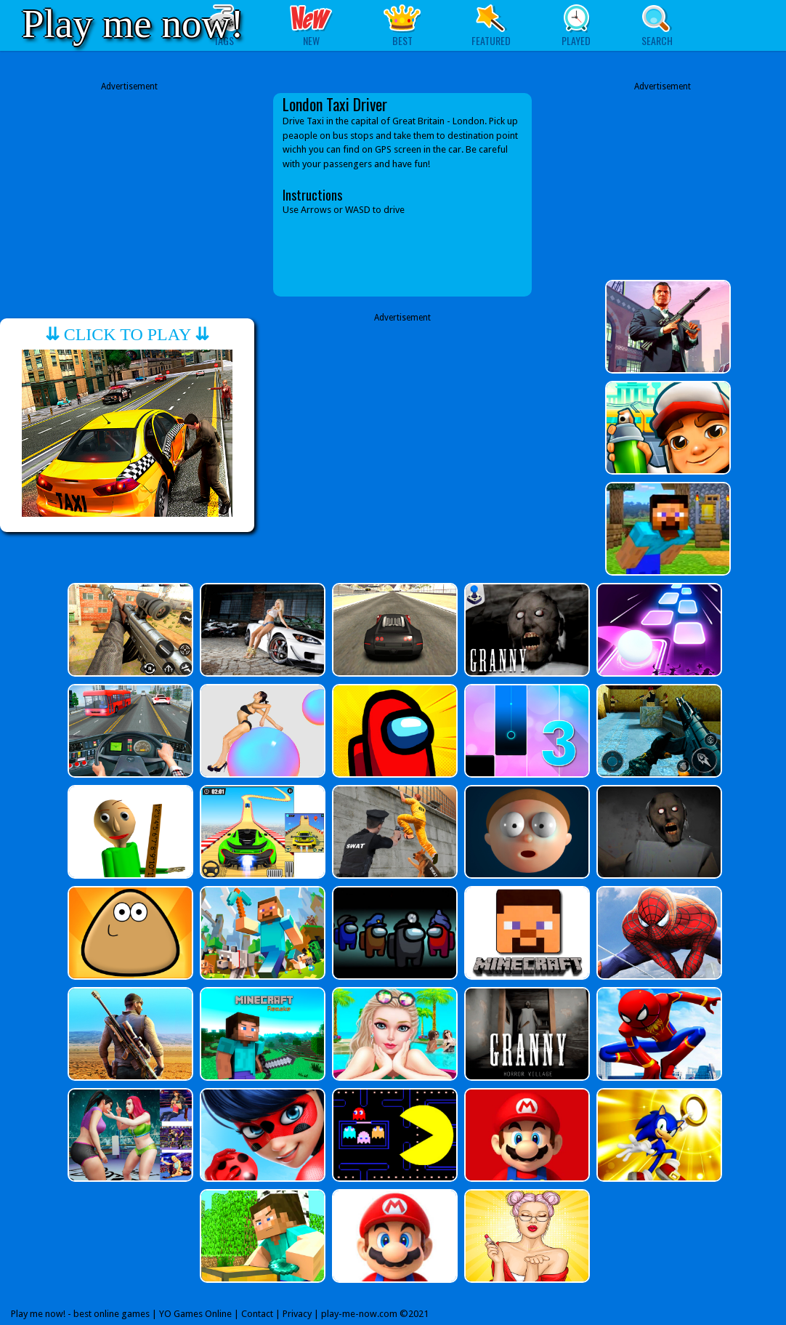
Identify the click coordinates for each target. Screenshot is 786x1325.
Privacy (297, 1313)
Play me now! (133, 23)
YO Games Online (195, 1313)
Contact (257, 1313)
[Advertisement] (129, 195)
